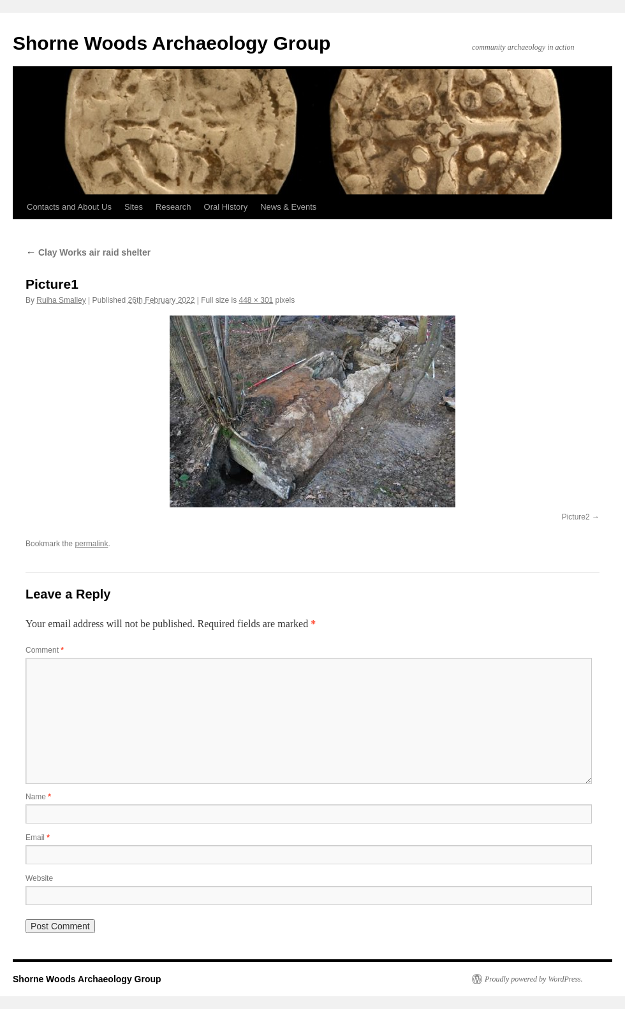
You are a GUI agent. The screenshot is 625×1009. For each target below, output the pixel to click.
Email (38, 837)
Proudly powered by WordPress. (534, 979)
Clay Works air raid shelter (88, 252)
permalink (91, 543)
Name (38, 796)
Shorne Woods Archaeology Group (171, 43)
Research (173, 207)
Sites (133, 207)
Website (39, 878)
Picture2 (576, 516)
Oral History (226, 207)
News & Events (288, 207)
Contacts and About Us (69, 207)
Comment (45, 650)
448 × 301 (256, 300)
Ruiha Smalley (60, 300)
